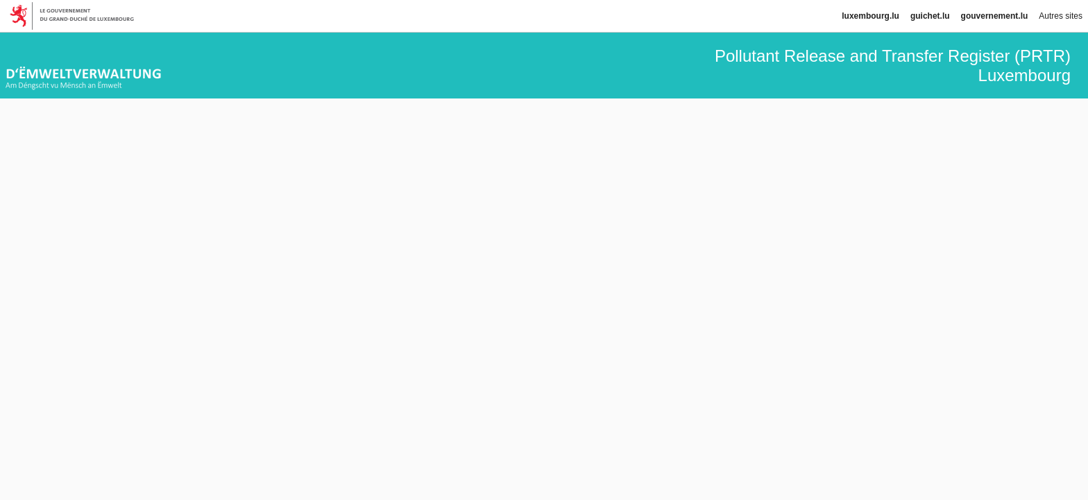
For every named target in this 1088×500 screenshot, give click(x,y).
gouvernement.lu (994, 16)
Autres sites (1060, 16)
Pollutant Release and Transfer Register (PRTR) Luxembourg (893, 65)
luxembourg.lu (870, 16)
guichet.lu (930, 16)
